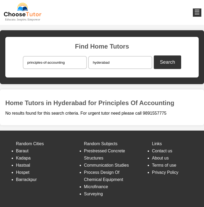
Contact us (162, 151)
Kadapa (23, 158)
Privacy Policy (165, 172)
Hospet (22, 172)
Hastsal (23, 165)
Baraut (22, 151)
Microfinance (96, 186)
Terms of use (164, 165)
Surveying (93, 194)
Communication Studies (106, 165)
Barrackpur (26, 179)
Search (167, 62)
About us (160, 158)
